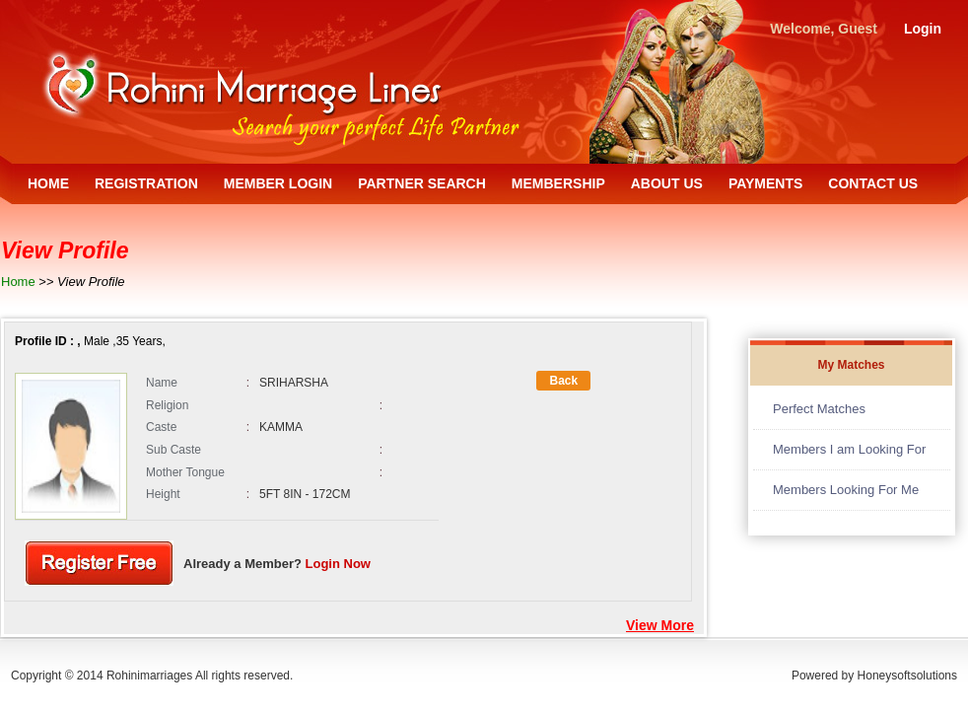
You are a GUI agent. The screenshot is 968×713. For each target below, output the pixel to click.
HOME (48, 183)
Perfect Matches (819, 408)
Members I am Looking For (849, 449)
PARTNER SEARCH (422, 183)
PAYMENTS (765, 183)
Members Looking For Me (846, 489)
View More (660, 625)
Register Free (99, 563)
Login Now (338, 563)
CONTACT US (873, 183)
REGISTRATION (146, 183)
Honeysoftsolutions (907, 675)
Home (18, 281)
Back (563, 381)
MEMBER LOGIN (278, 183)
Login (922, 28)
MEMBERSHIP (558, 183)
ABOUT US (667, 183)
